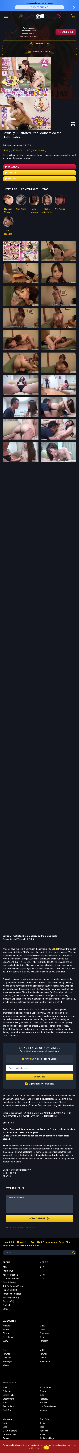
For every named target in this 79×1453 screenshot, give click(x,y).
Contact (6, 1305)
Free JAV (35, 1242)
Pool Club (44, 1419)
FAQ (5, 1267)
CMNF (43, 1329)
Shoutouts (34, 1245)
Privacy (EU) (8, 1301)
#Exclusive (39, 150)
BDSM (6, 1329)
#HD (28, 150)
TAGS (45, 189)
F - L (42, 1271)
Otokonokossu (9, 1434)
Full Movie (12, 167)
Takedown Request (12, 1294)
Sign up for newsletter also (41, 1083)
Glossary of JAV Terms (14, 1245)
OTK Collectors (10, 1430)
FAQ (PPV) (8, 1271)
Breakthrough (9, 1337)
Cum (42, 1337)
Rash (42, 1427)
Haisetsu (44, 1399)
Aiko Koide (21, 209)
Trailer (10, 172)
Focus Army (45, 1387)
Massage (7, 1361)
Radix (42, 1423)
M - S (42, 1275)
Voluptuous (45, 1361)
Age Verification (10, 1275)
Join (13, 1242)
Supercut (11, 178)
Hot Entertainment (48, 1406)
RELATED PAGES (29, 189)
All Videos (53, 1059)
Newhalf (43, 1354)
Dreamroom (8, 1399)
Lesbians (7, 1357)
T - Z (42, 1278)
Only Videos (33, 1059)
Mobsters (7, 1419)
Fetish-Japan (9, 1406)
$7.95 (39, 43)
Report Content (10, 1290)
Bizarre (6, 1333)
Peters (6, 1438)
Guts (42, 1395)
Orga (5, 1427)
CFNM (43, 1325)
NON (55, 949)
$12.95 (39, 51)
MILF (42, 1350)
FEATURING (11, 189)
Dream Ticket (9, 1395)
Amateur (7, 1325)
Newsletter (23, 1242)
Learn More (33, 1448)
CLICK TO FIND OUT (39, 7)
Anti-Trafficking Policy (13, 1286)
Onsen (43, 1357)
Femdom (44, 1341)
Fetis (5, 1402)
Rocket (43, 1434)
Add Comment (39, 1218)
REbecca (44, 1430)
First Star (7, 1410)
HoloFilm (44, 1402)
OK (46, 1448)
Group (5, 1350)
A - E (42, 1267)
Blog (68, 1242)
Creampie (44, 1333)
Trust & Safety (9, 1282)
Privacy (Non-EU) (11, 1297)
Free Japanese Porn (53, 1242)
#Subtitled (17, 150)
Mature (6, 1365)
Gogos (43, 1391)
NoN (6, 150)
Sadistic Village (47, 1438)
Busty (5, 1341)
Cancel (6, 1309)
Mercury (43, 1410)
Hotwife (6, 1354)
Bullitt (5, 1387)
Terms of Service (11, 1278)
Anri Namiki (60, 209)
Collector (7, 1391)
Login (5, 1242)
